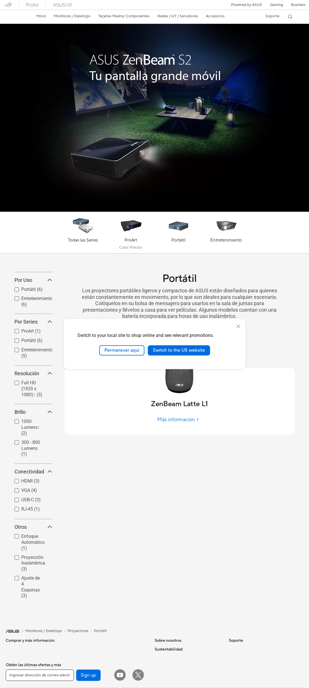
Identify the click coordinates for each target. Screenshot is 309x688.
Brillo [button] (33, 454)
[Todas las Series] (83, 234)
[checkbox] (31, 430)
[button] (276, 5)
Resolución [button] (33, 415)
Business (298, 5)
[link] (13, 17)
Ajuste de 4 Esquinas (30, 628)
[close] (238, 326)
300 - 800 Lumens (30, 489)
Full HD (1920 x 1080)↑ (31, 430)
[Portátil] (178, 234)
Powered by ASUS (246, 5)
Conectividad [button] (33, 513)
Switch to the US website (179, 350)
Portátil (100, 672)
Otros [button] (33, 569)
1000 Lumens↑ (30, 469)
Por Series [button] (33, 363)
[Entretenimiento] (226, 234)
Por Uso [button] (33, 321)
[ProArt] (131, 234)
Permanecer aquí (121, 350)
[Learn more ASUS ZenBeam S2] (154, 210)
